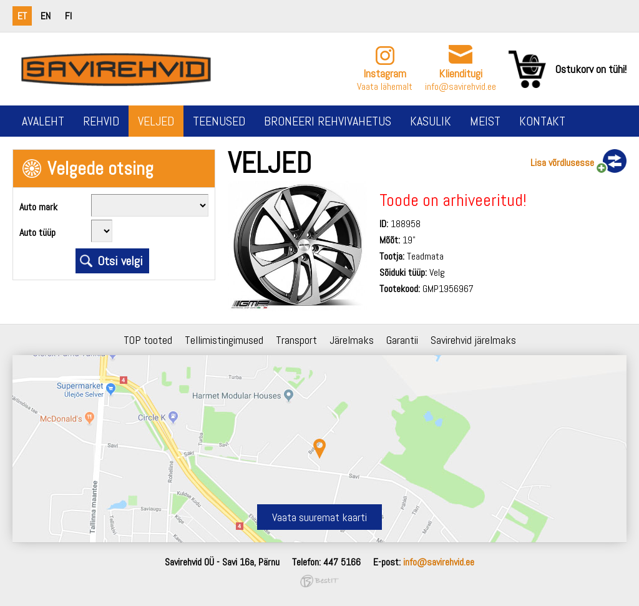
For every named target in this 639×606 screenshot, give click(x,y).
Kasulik (430, 121)
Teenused (219, 121)
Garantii (402, 340)
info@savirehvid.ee (460, 86)
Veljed (156, 121)
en (46, 15)
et (22, 15)
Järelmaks (351, 340)
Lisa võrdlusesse (562, 162)
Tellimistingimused (224, 340)
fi (68, 15)
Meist (485, 121)
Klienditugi (460, 73)
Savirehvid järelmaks (473, 340)
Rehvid (101, 121)
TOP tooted (148, 340)
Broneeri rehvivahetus (327, 121)
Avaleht (43, 121)
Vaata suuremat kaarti (319, 517)
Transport (296, 340)
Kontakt (542, 121)
